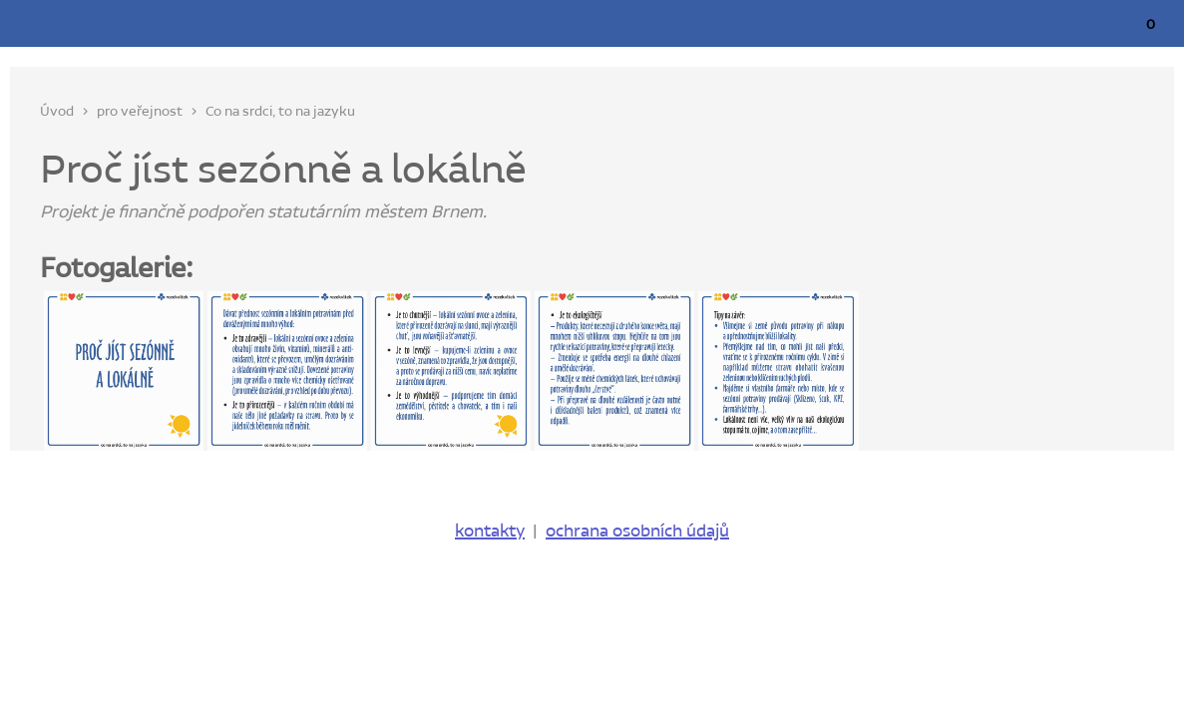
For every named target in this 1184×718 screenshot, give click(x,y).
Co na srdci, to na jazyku (280, 112)
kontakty (490, 531)
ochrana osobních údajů (637, 531)
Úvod (57, 112)
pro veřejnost (140, 112)
